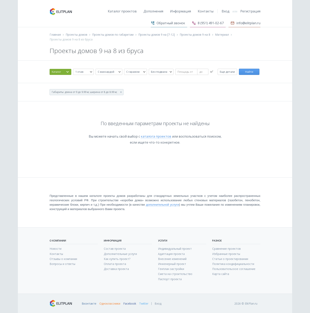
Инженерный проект (172, 264)
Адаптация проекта (171, 254)
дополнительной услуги (162, 204)
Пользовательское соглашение (233, 269)
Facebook (129, 303)
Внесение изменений (172, 259)
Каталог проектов (122, 11)
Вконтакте (89, 303)
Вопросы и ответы (62, 264)
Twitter (143, 303)
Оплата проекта (115, 264)
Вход (225, 11)
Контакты (205, 11)
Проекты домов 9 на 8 (195, 34)
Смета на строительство (175, 274)
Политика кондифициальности (233, 264)
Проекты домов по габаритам (113, 34)
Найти (249, 71)
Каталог (56, 71)
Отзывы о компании (63, 259)
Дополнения (153, 11)
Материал (222, 34)
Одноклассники (109, 303)
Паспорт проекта (170, 279)
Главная (55, 34)
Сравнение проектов (226, 249)
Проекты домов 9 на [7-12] (156, 34)
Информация (180, 11)
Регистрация (250, 11)
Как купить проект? (117, 259)
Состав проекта (115, 249)
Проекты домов (76, 34)
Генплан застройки (171, 269)
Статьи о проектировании (230, 259)
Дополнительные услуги (120, 254)
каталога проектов (156, 136)
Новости (55, 249)
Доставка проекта (116, 269)
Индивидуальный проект (175, 249)
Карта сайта (220, 274)
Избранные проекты (226, 254)
